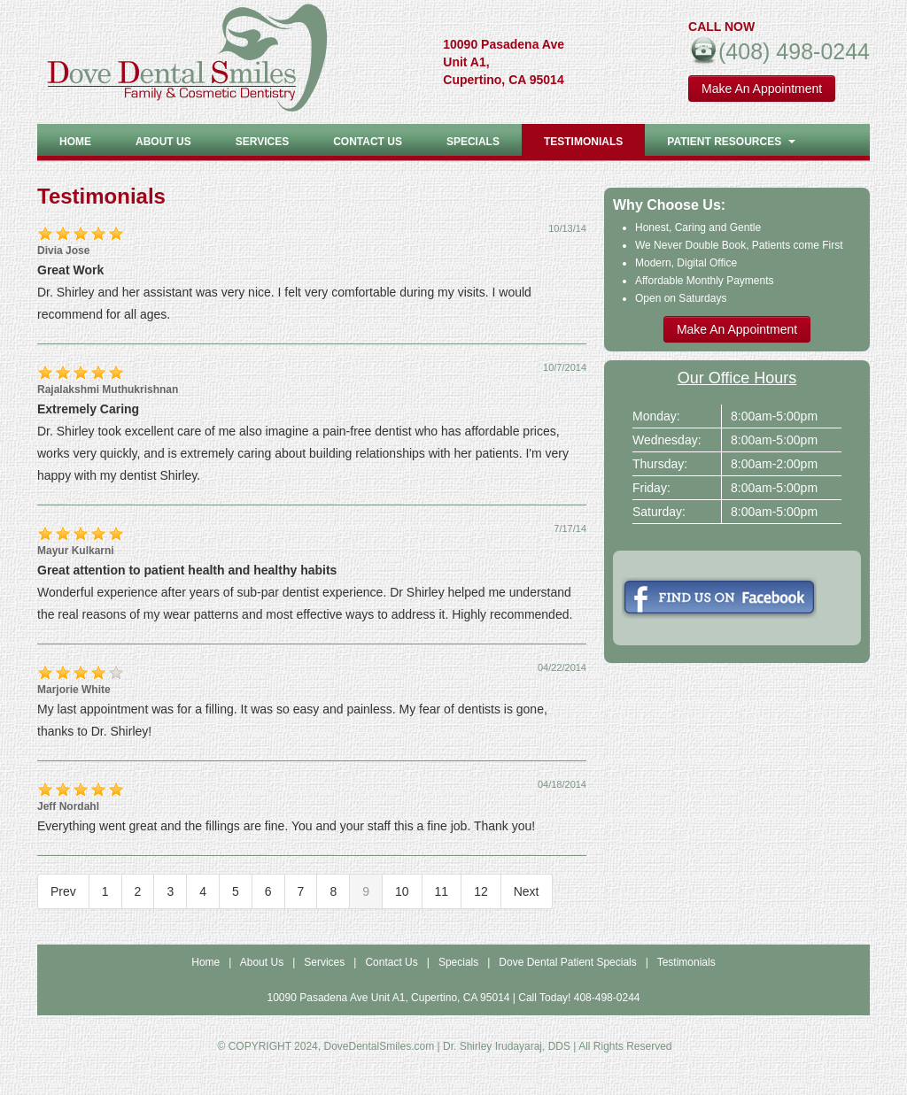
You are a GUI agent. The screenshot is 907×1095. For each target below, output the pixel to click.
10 (402, 891)
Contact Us (367, 141)
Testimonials (583, 141)
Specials (473, 141)
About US (163, 141)
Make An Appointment (762, 88)
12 (481, 891)
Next (526, 891)
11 (442, 891)
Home (75, 141)
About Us (261, 962)
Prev (63, 891)
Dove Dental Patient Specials (567, 962)
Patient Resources (731, 141)
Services (262, 141)
